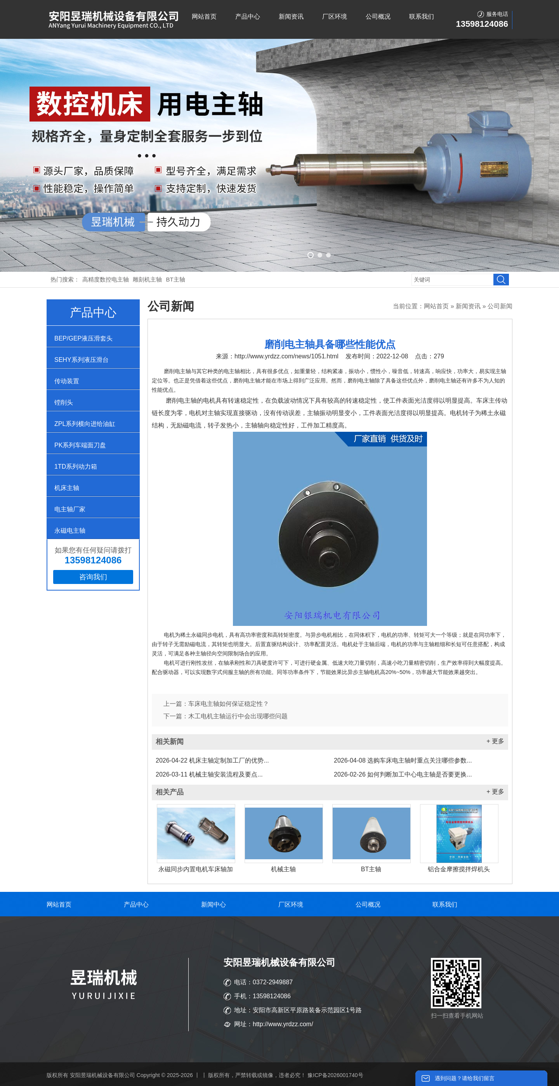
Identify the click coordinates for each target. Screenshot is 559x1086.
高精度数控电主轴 (105, 279)
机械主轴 (283, 869)
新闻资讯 (291, 16)
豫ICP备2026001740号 (335, 1075)
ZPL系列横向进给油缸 (84, 423)
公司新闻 (500, 306)
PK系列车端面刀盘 (80, 445)
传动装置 (66, 381)
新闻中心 (213, 904)
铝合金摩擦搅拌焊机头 (459, 869)
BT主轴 (175, 279)
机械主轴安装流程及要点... (209, 774)
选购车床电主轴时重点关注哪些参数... (403, 760)
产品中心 (247, 16)
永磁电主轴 (69, 530)
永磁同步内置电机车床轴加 (195, 869)
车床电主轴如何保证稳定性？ (228, 703)
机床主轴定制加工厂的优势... (212, 760)
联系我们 (421, 16)
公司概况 (378, 16)
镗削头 (63, 402)
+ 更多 (495, 741)
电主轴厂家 (69, 509)
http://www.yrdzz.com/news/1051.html (286, 356)
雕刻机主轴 (147, 279)
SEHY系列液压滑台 (81, 359)
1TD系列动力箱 (75, 466)
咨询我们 (93, 577)
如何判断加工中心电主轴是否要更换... (403, 774)
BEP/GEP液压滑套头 (83, 338)
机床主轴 (66, 488)
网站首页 (204, 16)
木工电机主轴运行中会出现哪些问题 (238, 716)
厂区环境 (334, 16)
